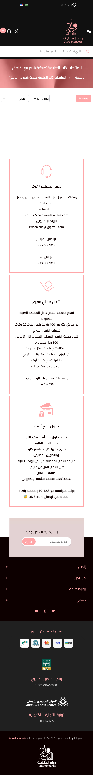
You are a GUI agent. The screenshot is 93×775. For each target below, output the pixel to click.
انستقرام (45, 611)
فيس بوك (62, 611)
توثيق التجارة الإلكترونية (46, 714)
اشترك (29, 541)
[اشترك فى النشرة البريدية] (46, 541)
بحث (88, 51)
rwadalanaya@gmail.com (46, 227)
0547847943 (46, 245)
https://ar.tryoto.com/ (46, 366)
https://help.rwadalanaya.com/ (46, 215)
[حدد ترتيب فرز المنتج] (14, 99)
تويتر (53, 611)
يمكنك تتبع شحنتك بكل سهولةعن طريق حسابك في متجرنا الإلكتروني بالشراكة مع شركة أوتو (46, 354)
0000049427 (46, 721)
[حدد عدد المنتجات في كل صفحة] (36, 99)
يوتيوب (36, 611)
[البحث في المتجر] (46, 51)
